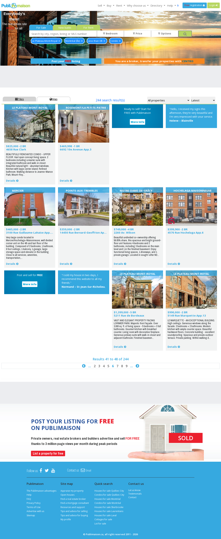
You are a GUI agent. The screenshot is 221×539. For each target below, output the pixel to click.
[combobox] (63, 34)
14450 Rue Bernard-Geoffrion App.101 (86, 232)
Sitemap (31, 515)
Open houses (67, 494)
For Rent (88, 27)
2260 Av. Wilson (124, 232)
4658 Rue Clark (16, 149)
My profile (66, 519)
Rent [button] (119, 5)
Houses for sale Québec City (109, 490)
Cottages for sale (103, 519)
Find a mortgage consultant (75, 503)
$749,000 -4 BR (124, 229)
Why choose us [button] (137, 5)
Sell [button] (100, 5)
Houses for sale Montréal (107, 499)
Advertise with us (35, 511)
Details (10, 180)
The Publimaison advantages (41, 490)
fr (178, 5)
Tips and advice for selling (74, 511)
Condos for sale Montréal (107, 503)
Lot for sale (100, 523)
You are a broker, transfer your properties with (154, 61)
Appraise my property (72, 490)
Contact (132, 497)
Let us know (134, 490)
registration (195, 5)
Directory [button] (156, 5)
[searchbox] (63, 34)
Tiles (19, 99)
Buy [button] (109, 5)
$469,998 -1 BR (70, 146)
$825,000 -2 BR (16, 146)
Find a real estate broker (73, 499)
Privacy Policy (33, 503)
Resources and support (73, 507)
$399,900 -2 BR (177, 229)
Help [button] (170, 5)
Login (213, 5)
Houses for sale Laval (105, 515)
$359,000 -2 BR (70, 229)
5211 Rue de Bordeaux (129, 315)
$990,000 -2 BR (177, 312)
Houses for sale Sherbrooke (108, 507)
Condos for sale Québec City (109, 494)
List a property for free (48, 453)
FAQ (29, 499)
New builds (64, 27)
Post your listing (66, 61)
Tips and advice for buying (74, 515)
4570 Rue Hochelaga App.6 (185, 232)
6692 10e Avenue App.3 (75, 149)
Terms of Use (33, 507)
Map (53, 99)
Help (29, 494)
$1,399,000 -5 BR (125, 312)
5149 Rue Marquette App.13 (187, 315)
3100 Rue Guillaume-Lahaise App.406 (30, 232)
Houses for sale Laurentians (108, 511)
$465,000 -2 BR (16, 229)
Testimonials (134, 493)
